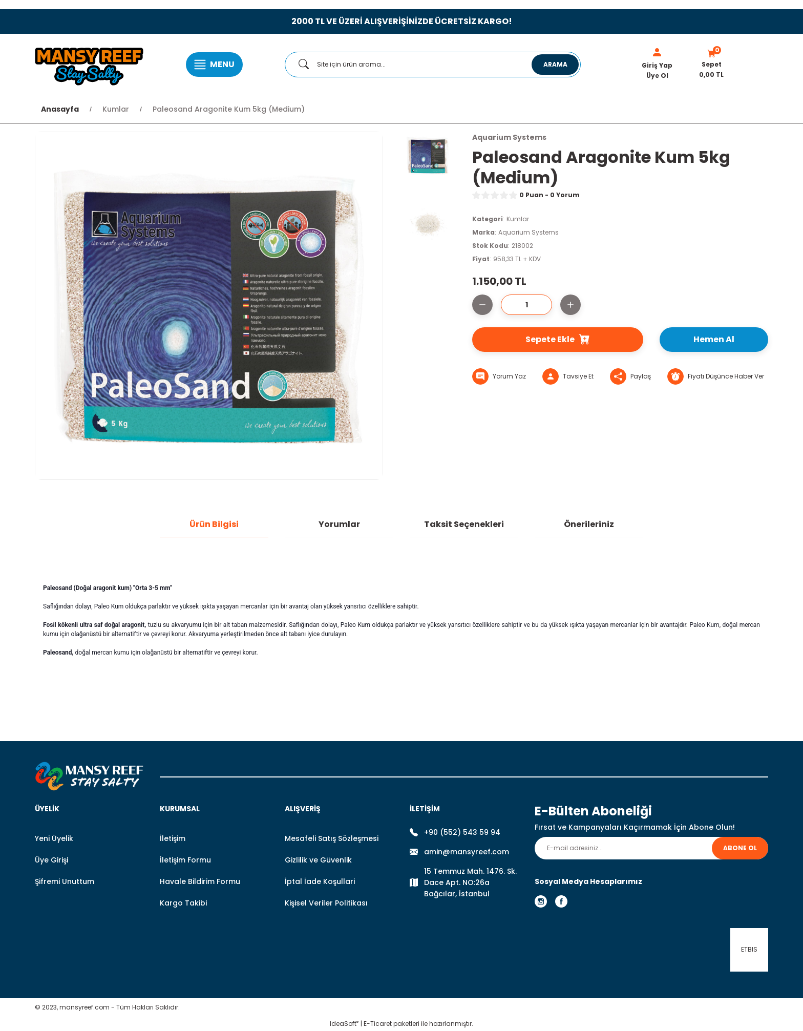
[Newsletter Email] (651, 848)
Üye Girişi (51, 860)
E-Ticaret (378, 1023)
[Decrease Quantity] (482, 304)
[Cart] (711, 64)
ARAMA (555, 64)
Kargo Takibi (183, 903)
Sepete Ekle (557, 339)
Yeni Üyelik (54, 838)
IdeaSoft (344, 1023)
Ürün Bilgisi (214, 524)
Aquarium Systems (528, 232)
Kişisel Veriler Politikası (326, 903)
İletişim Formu (185, 860)
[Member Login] (657, 52)
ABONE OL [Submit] (740, 848)
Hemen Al (713, 339)
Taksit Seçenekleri (464, 524)
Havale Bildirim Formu (200, 881)
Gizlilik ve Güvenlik (318, 860)
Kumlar (517, 219)
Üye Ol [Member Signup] (657, 75)
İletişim (172, 838)
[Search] (433, 64)
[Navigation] (214, 64)
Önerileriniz (589, 524)
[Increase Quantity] (570, 304)
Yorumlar (339, 524)
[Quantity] (526, 304)
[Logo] (89, 64)
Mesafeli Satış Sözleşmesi (331, 838)
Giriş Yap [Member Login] (657, 65)
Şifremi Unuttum (64, 881)
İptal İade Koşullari (320, 881)
